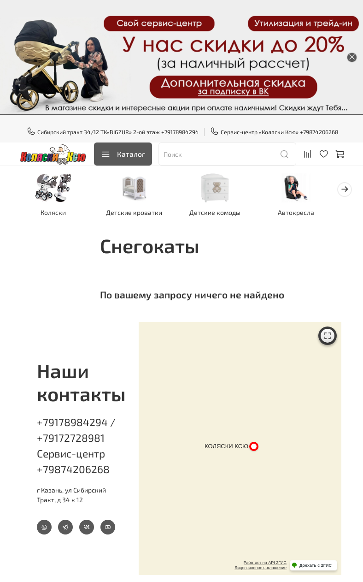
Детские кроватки (139, 214)
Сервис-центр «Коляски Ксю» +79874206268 (274, 132)
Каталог (123, 154)
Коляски (55, 214)
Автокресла (308, 214)
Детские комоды (223, 214)
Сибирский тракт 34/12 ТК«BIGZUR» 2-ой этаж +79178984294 (113, 132)
